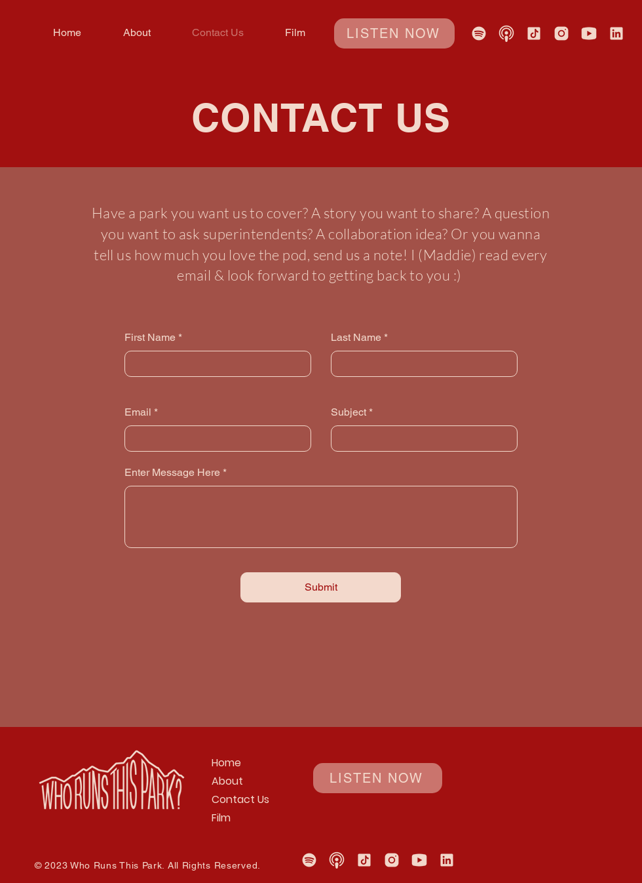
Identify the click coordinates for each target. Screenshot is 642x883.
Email (137, 412)
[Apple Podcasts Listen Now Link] (506, 33)
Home (226, 762)
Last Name (356, 337)
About (227, 781)
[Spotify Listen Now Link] (478, 33)
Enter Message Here (172, 472)
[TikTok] (533, 33)
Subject (348, 412)
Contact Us (240, 799)
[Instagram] (561, 33)
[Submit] (320, 587)
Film (221, 817)
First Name (150, 337)
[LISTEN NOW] (394, 33)
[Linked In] (616, 33)
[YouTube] (588, 33)
